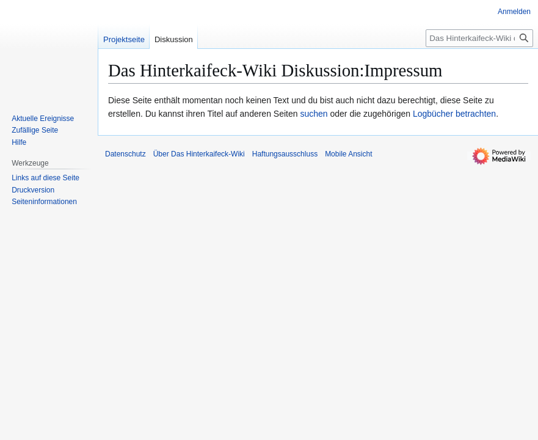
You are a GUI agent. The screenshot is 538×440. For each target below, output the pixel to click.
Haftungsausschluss (285, 154)
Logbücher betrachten (454, 114)
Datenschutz (125, 154)
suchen (313, 114)
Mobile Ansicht (348, 154)
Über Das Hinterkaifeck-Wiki (199, 154)
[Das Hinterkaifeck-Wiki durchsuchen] (479, 38)
